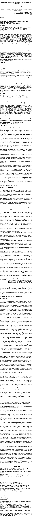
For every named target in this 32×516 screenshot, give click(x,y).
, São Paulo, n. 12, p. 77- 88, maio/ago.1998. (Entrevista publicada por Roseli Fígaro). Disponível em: (14, 506)
